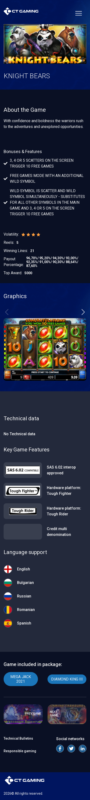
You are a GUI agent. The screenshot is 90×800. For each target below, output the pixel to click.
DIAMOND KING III (67, 679)
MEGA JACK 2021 (20, 679)
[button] (83, 312)
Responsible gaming (20, 751)
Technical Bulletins (18, 738)
